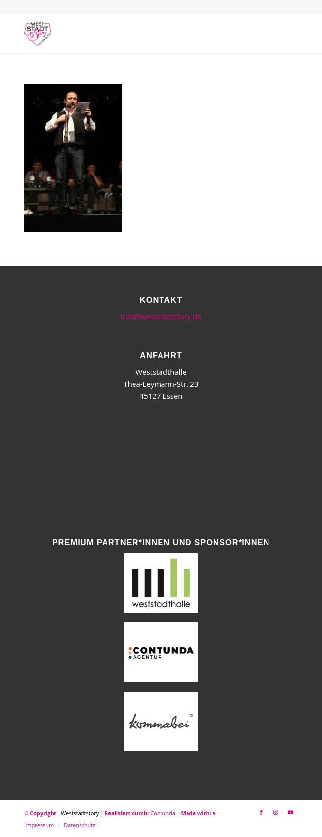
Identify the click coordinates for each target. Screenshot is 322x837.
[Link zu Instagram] (275, 812)
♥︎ (214, 813)
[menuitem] (39, 825)
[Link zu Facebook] (261, 812)
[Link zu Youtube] (290, 812)
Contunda (162, 813)
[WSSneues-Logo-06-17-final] (133, 34)
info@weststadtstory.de (160, 316)
